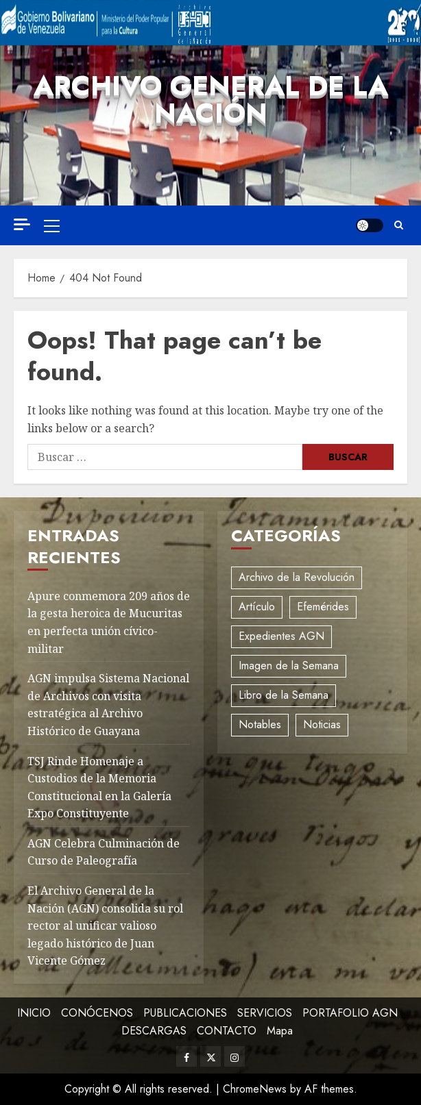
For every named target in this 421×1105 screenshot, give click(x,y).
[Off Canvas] (22, 224)
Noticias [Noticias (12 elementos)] (322, 724)
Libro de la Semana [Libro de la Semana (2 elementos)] (283, 695)
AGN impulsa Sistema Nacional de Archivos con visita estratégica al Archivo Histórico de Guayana (108, 704)
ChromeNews (255, 1089)
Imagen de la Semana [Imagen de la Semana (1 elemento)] (289, 665)
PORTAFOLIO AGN (350, 1013)
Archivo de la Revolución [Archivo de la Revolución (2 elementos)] (296, 577)
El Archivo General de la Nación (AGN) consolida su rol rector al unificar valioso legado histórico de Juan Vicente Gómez (105, 925)
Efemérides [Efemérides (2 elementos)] (323, 606)
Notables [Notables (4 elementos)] (260, 724)
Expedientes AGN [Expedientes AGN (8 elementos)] (281, 636)
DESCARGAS (154, 1031)
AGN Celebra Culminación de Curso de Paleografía (103, 852)
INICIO (34, 1013)
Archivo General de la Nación (211, 99)
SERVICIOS (264, 1013)
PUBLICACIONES (185, 1013)
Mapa (280, 1031)
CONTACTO (226, 1031)
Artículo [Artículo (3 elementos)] (257, 606)
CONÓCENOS (97, 1013)
